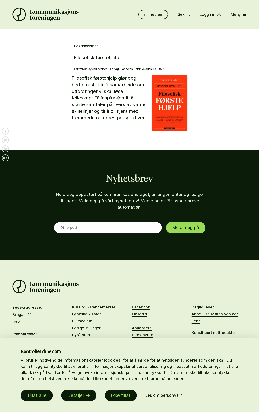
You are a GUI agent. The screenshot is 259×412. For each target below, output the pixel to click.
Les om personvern (164, 395)
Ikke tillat (121, 395)
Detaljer (75, 395)
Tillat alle (37, 395)
